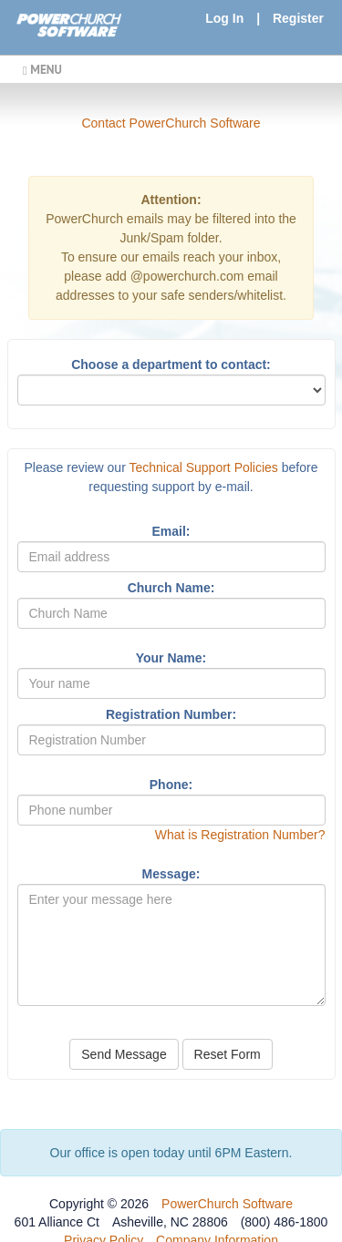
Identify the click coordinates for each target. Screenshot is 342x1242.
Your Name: (171, 658)
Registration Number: (171, 714)
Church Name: (171, 587)
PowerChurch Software (227, 1203)
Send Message (123, 1054)
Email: (170, 531)
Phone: (171, 784)
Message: (171, 874)
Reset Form (227, 1054)
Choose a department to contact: (171, 364)
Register (298, 18)
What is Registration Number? (240, 834)
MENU (42, 69)
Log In (224, 18)
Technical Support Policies (203, 467)
